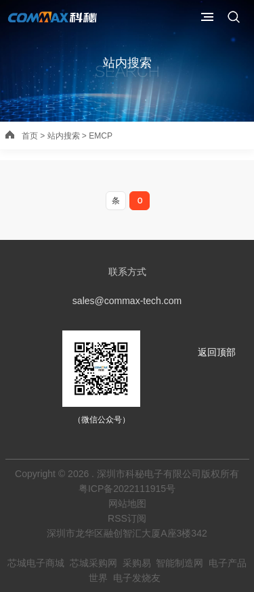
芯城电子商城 (35, 563)
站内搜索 (127, 63)
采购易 (137, 563)
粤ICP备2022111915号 (127, 488)
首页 (30, 136)
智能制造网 (179, 563)
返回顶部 (217, 352)
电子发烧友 (137, 577)
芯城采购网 (93, 563)
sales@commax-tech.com (127, 300)
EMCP (100, 136)
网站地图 (127, 503)
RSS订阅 (127, 518)
